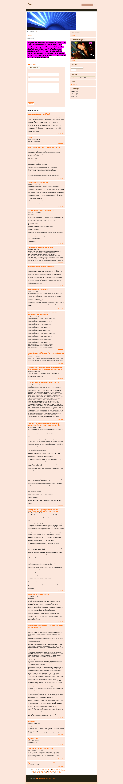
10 (43, 769)
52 (57, 772)
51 (55, 772)
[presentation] (40, 97)
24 (37, 771)
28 (44, 771)
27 (42, 771)
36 (59, 771)
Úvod (29, 10)
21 (32, 771)
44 (42, 772)
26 (41, 771)
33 (53, 771)
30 (48, 771)
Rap (29, 4)
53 (59, 772)
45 (44, 772)
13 (48, 769)
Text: (29, 82)
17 (56, 769)
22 (33, 771)
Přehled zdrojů (74, 84)
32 (52, 771)
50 (53, 772)
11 (45, 769)
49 (51, 772)
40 (35, 772)
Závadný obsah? (42, 778)
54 (60, 772)
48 (49, 772)
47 (48, 772)
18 (57, 769)
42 (39, 772)
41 (37, 772)
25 (39, 771)
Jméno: (29, 72)
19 (59, 769)
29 (46, 771)
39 (33, 772)
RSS (54, 778)
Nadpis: (29, 77)
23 (35, 771)
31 (50, 771)
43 (40, 772)
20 (61, 769)
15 (52, 769)
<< (73, 77)
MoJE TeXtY (45, 10)
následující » (63, 770)
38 (31, 772)
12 (46, 769)
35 (57, 771)
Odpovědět (60, 133)
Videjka (39, 10)
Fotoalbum (34, 10)
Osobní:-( (73, 35)
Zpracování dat (49, 778)
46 (46, 772)
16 (54, 769)
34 (55, 771)
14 (50, 769)
